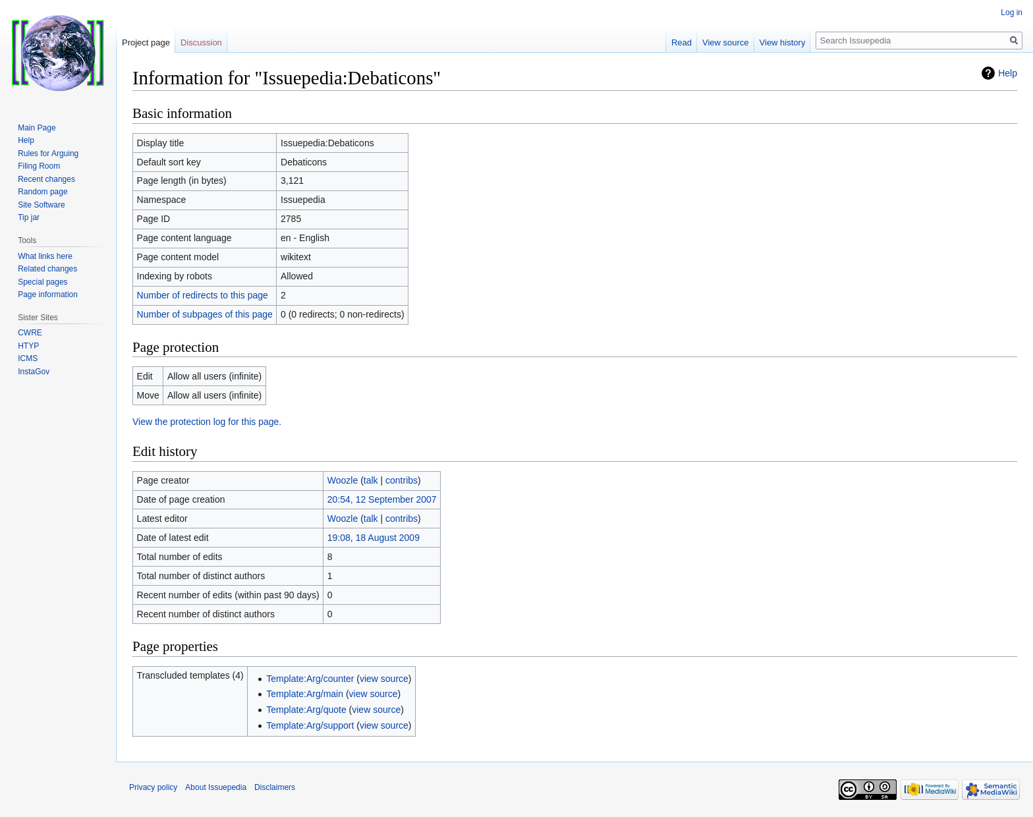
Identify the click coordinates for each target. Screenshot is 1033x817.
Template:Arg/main (304, 694)
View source (725, 42)
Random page (42, 191)
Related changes (47, 268)
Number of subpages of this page (205, 314)
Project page (146, 42)
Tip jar (29, 217)
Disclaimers (274, 787)
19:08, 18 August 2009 (373, 537)
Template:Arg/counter (310, 678)
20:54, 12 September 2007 (382, 499)
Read (681, 42)
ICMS (28, 358)
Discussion (201, 42)
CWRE (30, 332)
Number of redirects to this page (202, 295)
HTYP (28, 346)
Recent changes (46, 179)
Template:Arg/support (310, 725)
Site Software (41, 205)
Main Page (36, 127)
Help (1007, 73)
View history (783, 42)
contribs (401, 480)
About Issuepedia (215, 787)
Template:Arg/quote (306, 709)
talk (371, 480)
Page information (48, 294)
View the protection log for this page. (206, 421)
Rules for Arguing (48, 153)
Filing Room (39, 166)
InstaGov (33, 371)
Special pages (42, 282)
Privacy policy (153, 787)
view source (384, 678)
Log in (1011, 12)
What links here (45, 256)
